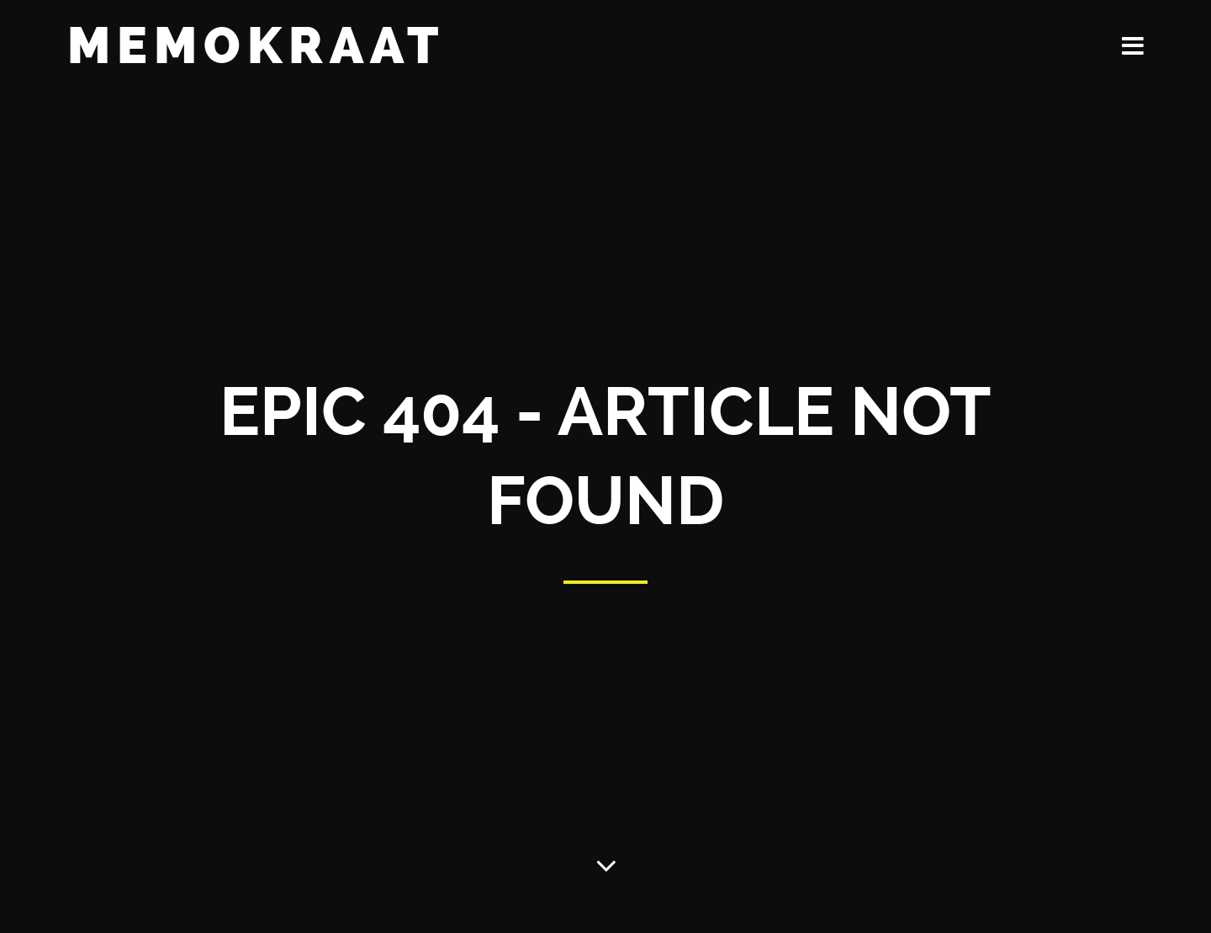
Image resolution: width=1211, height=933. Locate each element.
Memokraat (256, 46)
